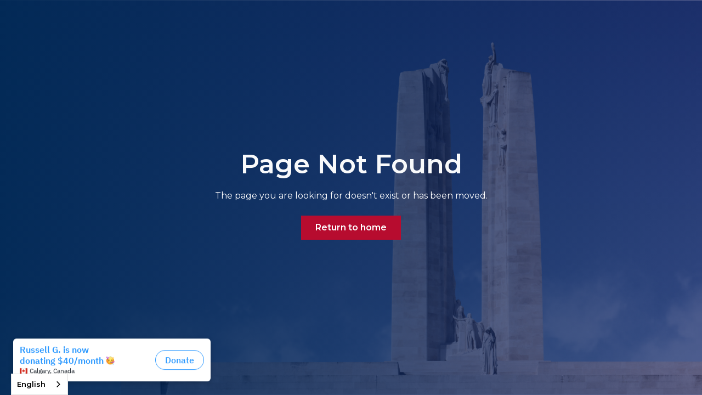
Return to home (351, 227)
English (31, 384)
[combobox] (39, 384)
